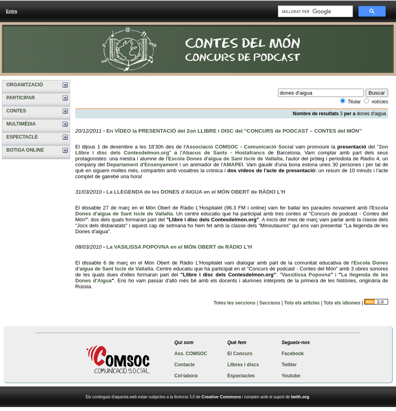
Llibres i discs (243, 364)
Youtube (291, 376)
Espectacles (241, 376)
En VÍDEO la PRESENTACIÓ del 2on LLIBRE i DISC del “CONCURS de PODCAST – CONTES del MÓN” (234, 131)
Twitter (289, 364)
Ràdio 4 (369, 159)
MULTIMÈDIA (21, 124)
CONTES (16, 111)
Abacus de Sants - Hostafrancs (224, 153)
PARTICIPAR (20, 98)
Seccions (269, 303)
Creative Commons (221, 396)
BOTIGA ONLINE (25, 150)
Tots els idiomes (342, 303)
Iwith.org (300, 396)
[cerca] (314, 11)
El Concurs (239, 353)
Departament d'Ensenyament (142, 164)
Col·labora (186, 376)
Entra (11, 11)
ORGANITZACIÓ (24, 85)
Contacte (184, 364)
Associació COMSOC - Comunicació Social (239, 147)
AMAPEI (233, 164)
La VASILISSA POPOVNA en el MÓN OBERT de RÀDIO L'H (179, 247)
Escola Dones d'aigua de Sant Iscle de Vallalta (225, 159)
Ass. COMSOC (190, 353)
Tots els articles (302, 303)
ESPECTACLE (22, 137)
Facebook (293, 353)
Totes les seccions (234, 303)
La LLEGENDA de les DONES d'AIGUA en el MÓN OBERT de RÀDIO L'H (196, 192)
